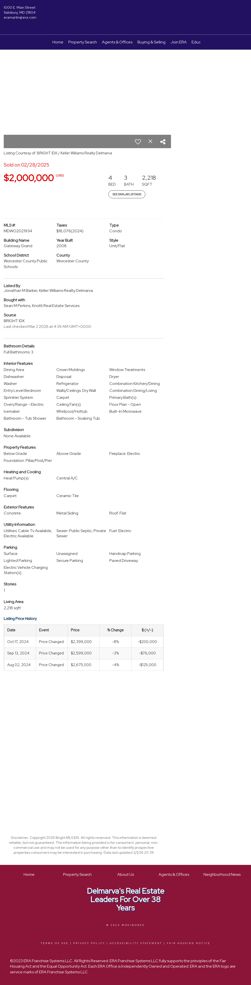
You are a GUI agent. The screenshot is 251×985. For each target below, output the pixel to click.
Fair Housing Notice (188, 943)
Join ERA (178, 42)
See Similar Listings (127, 194)
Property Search (82, 42)
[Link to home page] (125, 11)
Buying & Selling (151, 42)
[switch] (138, 142)
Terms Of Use (55, 943)
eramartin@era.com (20, 17)
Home (57, 42)
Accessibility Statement (136, 943)
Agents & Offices (117, 42)
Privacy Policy (89, 943)
